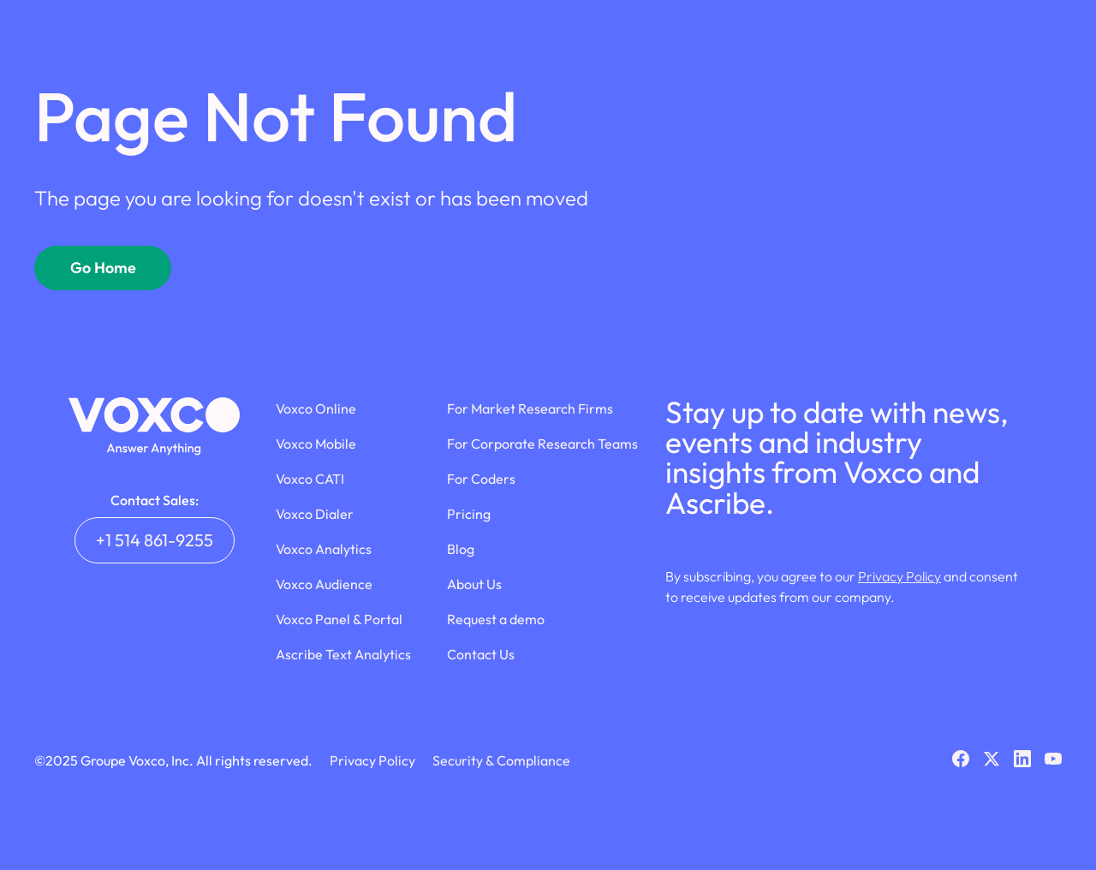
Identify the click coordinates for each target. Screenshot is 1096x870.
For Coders (481, 478)
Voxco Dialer (315, 513)
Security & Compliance (501, 760)
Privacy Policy (899, 576)
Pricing (469, 513)
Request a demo (496, 619)
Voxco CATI (310, 478)
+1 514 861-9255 (154, 540)
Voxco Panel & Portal (339, 619)
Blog (460, 548)
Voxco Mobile (316, 443)
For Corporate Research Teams (542, 443)
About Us (474, 584)
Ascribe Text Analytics (343, 654)
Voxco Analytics (324, 548)
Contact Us (481, 654)
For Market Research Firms (530, 408)
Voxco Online (316, 408)
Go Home (103, 267)
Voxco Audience (324, 584)
